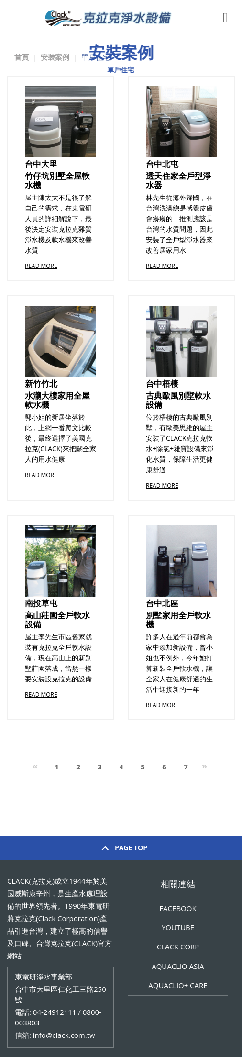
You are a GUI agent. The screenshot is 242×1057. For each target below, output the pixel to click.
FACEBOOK (177, 908)
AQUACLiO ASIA (178, 966)
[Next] (204, 767)
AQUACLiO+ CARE (177, 985)
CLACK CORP (178, 946)
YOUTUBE (178, 927)
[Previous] (35, 767)
